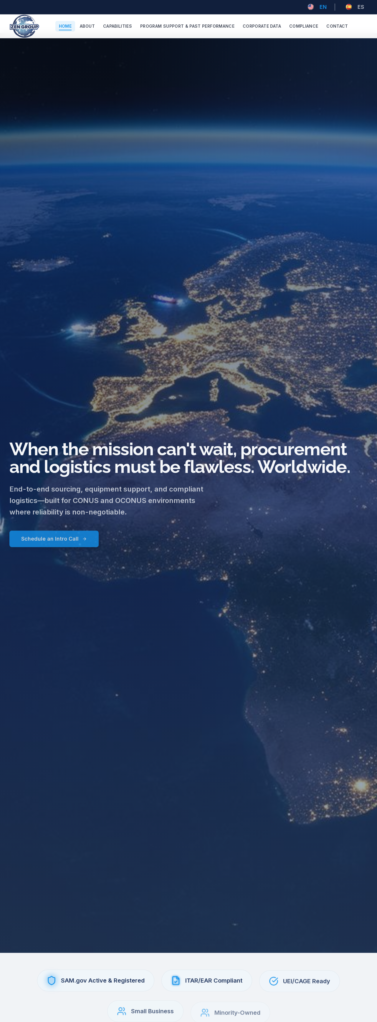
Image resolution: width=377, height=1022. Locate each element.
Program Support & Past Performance (187, 26)
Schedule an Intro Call (54, 542)
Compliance (303, 26)
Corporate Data (262, 26)
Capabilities (117, 26)
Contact (337, 26)
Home (65, 26)
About (87, 26)
